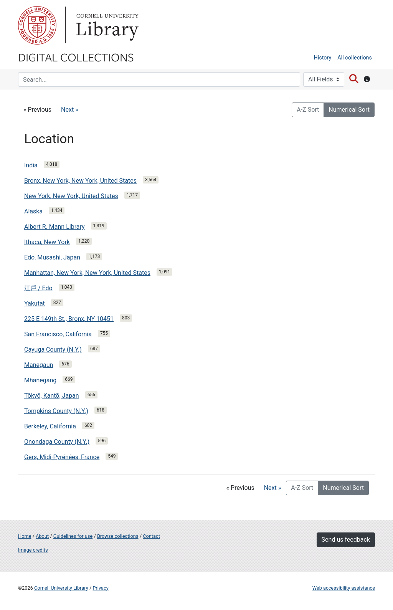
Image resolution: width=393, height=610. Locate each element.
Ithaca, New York (47, 242)
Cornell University (37, 25)
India (31, 165)
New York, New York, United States (71, 196)
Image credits (33, 550)
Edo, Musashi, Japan (52, 257)
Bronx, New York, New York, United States (80, 180)
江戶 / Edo (38, 288)
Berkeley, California (50, 426)
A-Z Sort (308, 109)
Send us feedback (346, 539)
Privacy (100, 588)
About (42, 536)
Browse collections (118, 536)
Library (106, 25)
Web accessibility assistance (343, 588)
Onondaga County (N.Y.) (56, 441)
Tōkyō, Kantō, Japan (51, 395)
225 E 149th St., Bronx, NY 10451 (69, 318)
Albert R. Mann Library (54, 226)
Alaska (33, 211)
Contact (151, 536)
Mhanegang (40, 380)
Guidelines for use (72, 536)
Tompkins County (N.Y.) (56, 411)
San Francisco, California (58, 334)
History (323, 58)
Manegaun (38, 365)
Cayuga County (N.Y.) (53, 349)
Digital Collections (76, 57)
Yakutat (34, 303)
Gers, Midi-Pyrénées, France (61, 457)
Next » (69, 109)
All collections (354, 58)
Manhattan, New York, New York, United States (87, 272)
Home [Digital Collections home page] (24, 536)
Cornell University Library (61, 588)
